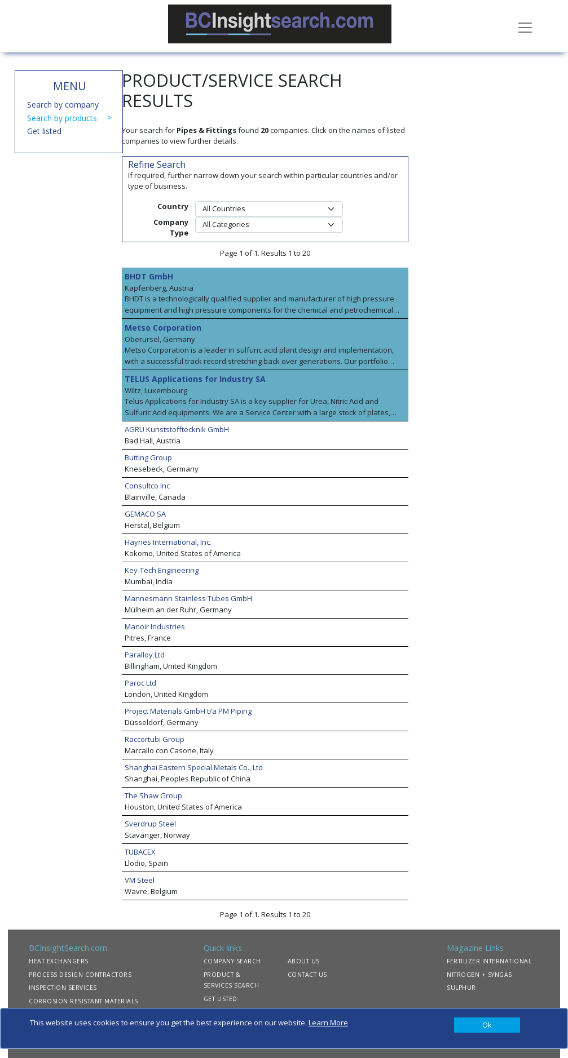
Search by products (62, 118)
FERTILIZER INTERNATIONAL (489, 961)
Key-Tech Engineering (162, 570)
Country (172, 206)
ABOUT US (304, 961)
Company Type (170, 227)
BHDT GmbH (149, 276)
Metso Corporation (163, 327)
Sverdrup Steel (150, 824)
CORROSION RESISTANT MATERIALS (83, 1001)
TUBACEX (140, 852)
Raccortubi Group (154, 739)
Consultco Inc (147, 486)
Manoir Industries (155, 626)
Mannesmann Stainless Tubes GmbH (188, 598)
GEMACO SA (145, 514)
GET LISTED (220, 999)
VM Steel (140, 880)
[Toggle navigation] (525, 26)
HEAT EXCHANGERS (59, 961)
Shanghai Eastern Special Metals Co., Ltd (194, 767)
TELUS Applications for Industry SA (195, 379)
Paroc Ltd (140, 683)
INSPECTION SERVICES (63, 988)
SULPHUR (461, 988)
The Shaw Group (153, 795)
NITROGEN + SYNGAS (479, 975)
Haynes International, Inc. (168, 542)
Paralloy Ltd (145, 655)
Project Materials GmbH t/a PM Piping (188, 711)
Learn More (328, 1022)
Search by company (63, 104)
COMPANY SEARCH (232, 961)
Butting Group (148, 457)
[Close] (487, 1025)
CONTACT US (307, 975)
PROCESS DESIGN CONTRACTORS (80, 975)
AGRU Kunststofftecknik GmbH (177, 429)
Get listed (44, 131)
